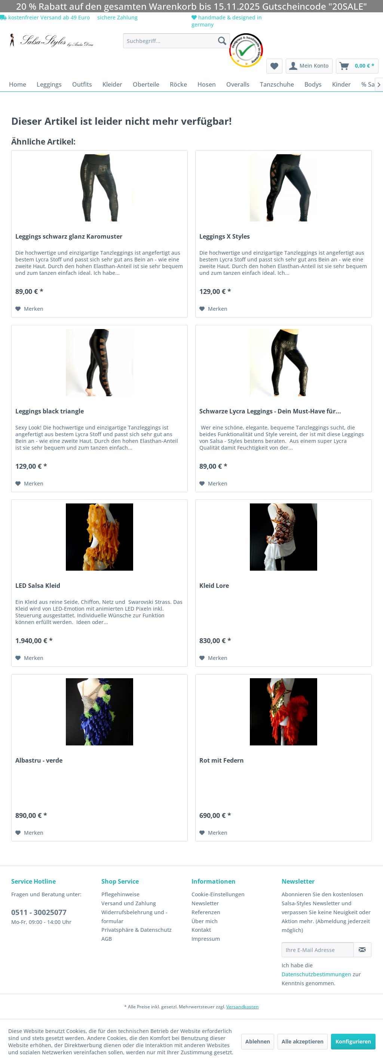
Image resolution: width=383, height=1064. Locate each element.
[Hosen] (206, 84)
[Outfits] (82, 84)
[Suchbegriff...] (176, 40)
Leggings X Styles (224, 237)
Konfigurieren (353, 1041)
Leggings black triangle (49, 411)
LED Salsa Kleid (37, 586)
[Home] (17, 84)
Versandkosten (242, 1006)
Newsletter (205, 903)
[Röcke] (178, 84)
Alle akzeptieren (303, 1041)
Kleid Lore (214, 586)
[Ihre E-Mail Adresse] (318, 949)
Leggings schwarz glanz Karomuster (68, 237)
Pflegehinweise (120, 894)
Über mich (205, 921)
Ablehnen (257, 1041)
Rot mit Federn (221, 760)
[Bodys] (313, 84)
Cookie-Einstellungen (218, 894)
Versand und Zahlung (128, 903)
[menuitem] (176, 40)
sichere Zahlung (117, 17)
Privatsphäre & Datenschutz (136, 929)
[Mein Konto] (309, 66)
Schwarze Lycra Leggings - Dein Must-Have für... (270, 411)
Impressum (206, 938)
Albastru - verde (38, 760)
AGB (106, 938)
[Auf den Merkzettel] (29, 308)
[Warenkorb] (357, 66)
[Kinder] (341, 84)
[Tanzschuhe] (277, 84)
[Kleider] (112, 84)
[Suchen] (222, 40)
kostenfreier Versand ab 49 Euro (45, 17)
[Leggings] (49, 84)
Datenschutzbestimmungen (316, 974)
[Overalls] (238, 84)
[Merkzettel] (274, 66)
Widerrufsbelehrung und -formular (134, 917)
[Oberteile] (146, 84)
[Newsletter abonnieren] (362, 949)
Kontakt (201, 929)
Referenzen (206, 912)
